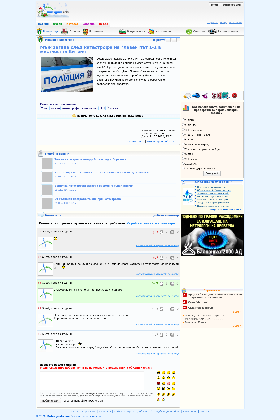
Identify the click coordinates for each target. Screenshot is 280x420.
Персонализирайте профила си (82, 400)
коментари (136, 141)
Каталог (72, 23)
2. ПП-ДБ (189, 125)
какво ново (190, 411)
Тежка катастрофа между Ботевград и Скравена (90, 159)
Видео (103, 23)
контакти (235, 22)
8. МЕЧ (187, 154)
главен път (90, 108)
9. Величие (190, 158)
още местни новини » (225, 209)
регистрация (231, 4)
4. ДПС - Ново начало (196, 134)
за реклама (89, 411)
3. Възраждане (192, 129)
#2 (39, 257)
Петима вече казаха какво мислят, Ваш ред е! (108, 115)
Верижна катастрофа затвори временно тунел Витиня (94, 185)
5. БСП (187, 139)
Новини (43, 23)
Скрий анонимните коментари (151, 223)
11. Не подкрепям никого (199, 168)
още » (237, 311)
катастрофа (71, 108)
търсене (212, 22)
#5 (39, 334)
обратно (170, 141)
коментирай (155, 141)
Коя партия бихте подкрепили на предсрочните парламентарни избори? (216, 110)
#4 (39, 308)
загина (55, 108)
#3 (39, 282)
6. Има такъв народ (195, 144)
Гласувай (212, 173)
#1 (39, 231)
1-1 (102, 108)
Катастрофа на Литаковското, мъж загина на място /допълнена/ (102, 172)
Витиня (113, 108)
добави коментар (166, 215)
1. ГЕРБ (188, 120)
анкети (204, 411)
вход (214, 4)
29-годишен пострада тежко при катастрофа (88, 199)
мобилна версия (124, 411)
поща (223, 22)
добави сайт (145, 411)
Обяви (57, 23)
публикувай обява (168, 411)
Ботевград (67, 39)
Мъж (44, 108)
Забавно (89, 23)
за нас (75, 411)
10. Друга (189, 163)
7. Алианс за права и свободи (201, 149)
